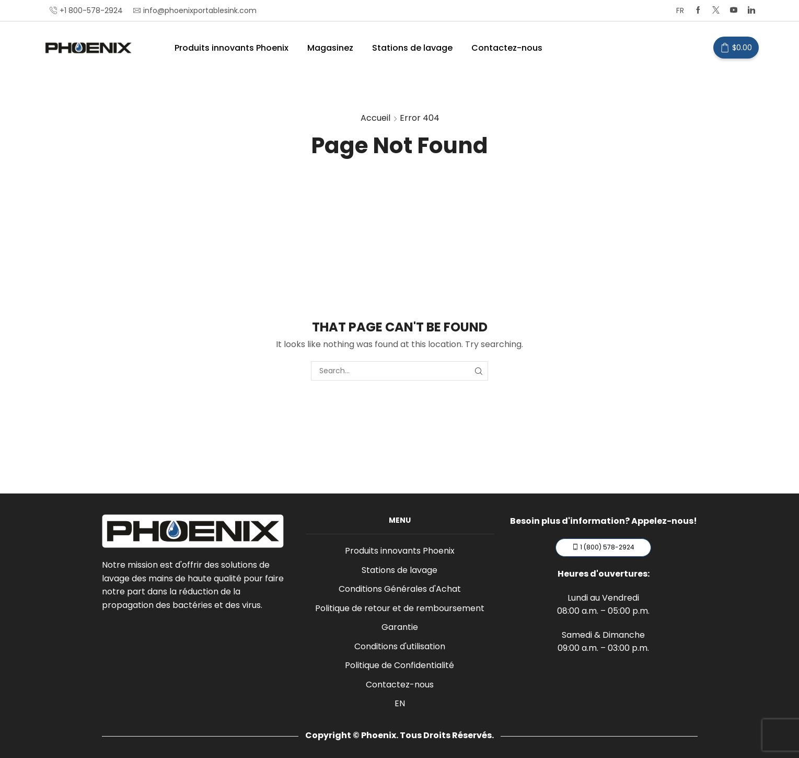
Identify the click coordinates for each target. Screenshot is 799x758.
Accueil (375, 118)
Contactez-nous (506, 48)
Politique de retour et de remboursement (399, 608)
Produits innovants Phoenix (231, 48)
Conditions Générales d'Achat (400, 589)
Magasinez (330, 48)
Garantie (399, 627)
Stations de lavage (412, 48)
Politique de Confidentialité (399, 665)
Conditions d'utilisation (399, 646)
